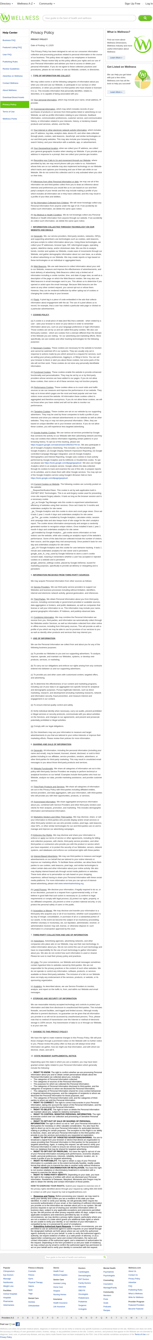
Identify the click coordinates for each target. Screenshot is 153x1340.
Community (46, 3)
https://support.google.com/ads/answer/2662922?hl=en (55, 445)
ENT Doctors (83, 1279)
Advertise (132, 1282)
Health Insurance (60, 1303)
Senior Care (58, 1280)
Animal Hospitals (10, 1294)
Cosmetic (32, 1271)
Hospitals (7, 1298)
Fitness (31, 1275)
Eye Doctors (8, 1275)
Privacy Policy (134, 1279)
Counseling (108, 1280)
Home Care (58, 1287)
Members (107, 1295)
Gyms (30, 1279)
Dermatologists (84, 1276)
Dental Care (33, 1298)
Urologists (82, 1309)
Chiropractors (8, 1271)
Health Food (58, 1271)
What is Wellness (135, 1294)
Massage (7, 1279)
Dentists (31, 1302)
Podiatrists (82, 1302)
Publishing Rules (10, 62)
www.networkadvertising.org (70, 883)
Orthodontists (33, 1306)
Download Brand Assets (13, 97)
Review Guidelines (11, 69)
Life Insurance (59, 1307)
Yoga (30, 1294)
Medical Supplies (60, 1275)
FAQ (130, 1286)
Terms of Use (9, 111)
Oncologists (83, 1294)
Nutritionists (8, 1282)
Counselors (108, 1284)
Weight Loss (8, 1286)
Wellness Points (10, 119)
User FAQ (7, 54)
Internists (82, 1287)
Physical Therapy (35, 1282)
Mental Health (109, 1268)
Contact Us (133, 1275)
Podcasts (107, 1307)
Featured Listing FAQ (12, 47)
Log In (149, 3)
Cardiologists (83, 1272)
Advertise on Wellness (13, 76)
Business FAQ (9, 40)
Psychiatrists (108, 1272)
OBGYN (81, 1290)
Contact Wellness (10, 83)
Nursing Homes (59, 1294)
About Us (132, 1271)
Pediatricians (83, 1298)
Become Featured (135, 1309)
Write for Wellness (136, 1297)
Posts (105, 1299)
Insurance (57, 1299)
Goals (105, 1303)
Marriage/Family (110, 1288)
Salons (31, 1286)
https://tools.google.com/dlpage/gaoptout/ (62, 463)
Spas (30, 1290)
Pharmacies (8, 1301)
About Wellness (10, 90)
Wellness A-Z (25, 3)
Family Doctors (84, 1283)
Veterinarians (8, 1305)
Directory (5, 3)
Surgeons (82, 1305)
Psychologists (109, 1276)
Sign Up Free (132, 3)
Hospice (56, 1291)
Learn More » (116, 57)
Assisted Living (59, 1283)
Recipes (106, 1310)
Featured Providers (136, 1305)
